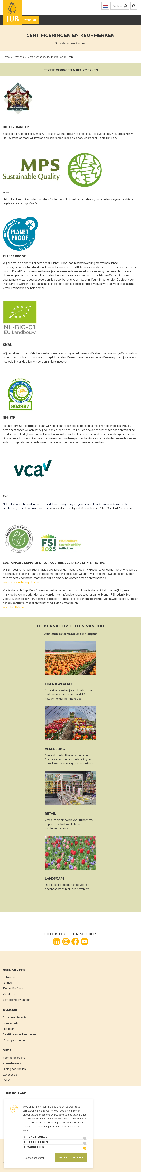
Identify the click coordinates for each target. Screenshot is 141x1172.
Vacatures (9, 994)
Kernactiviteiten (13, 1023)
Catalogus (9, 977)
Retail (6, 1080)
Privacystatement (14, 1040)
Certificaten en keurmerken (20, 1034)
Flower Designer (13, 988)
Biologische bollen (14, 1069)
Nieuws (8, 982)
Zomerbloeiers (12, 1063)
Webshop (30, 20)
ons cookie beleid (32, 1122)
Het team (9, 1028)
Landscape (10, 1074)
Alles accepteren (71, 1157)
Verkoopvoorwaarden (16, 999)
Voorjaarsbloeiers (14, 1057)
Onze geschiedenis (14, 1017)
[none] (125, 6)
